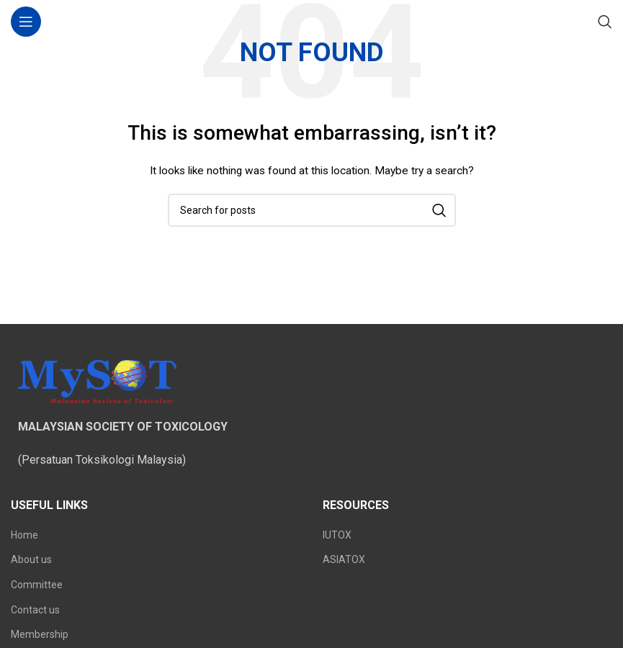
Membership (39, 634)
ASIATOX (344, 559)
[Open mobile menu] (26, 21)
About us (31, 559)
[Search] (605, 21)
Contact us (35, 610)
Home (24, 535)
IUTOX (337, 535)
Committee (37, 584)
